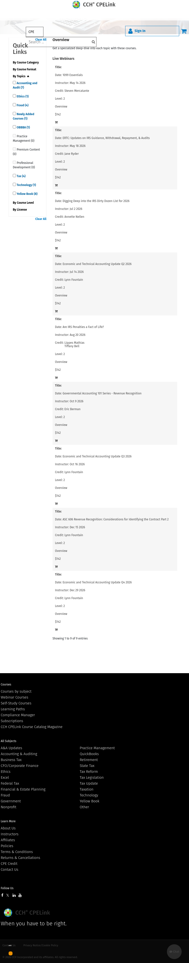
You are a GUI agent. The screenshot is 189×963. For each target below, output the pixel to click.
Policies (7, 846)
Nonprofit (8, 807)
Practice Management (97, 748)
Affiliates (8, 840)
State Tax (87, 765)
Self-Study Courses (16, 703)
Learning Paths (13, 709)
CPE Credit (9, 863)
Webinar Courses (14, 697)
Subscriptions (12, 721)
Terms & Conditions (17, 852)
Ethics (22, 96)
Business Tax (11, 760)
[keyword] (61, 42)
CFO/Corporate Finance (20, 765)
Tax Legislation (92, 777)
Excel (5, 777)
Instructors (9, 834)
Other (84, 807)
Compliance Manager (18, 715)
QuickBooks (89, 754)
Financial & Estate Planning (23, 789)
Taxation (87, 789)
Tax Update (89, 783)
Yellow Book (26, 194)
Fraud (22, 105)
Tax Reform (89, 771)
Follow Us (7, 888)
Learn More (8, 821)
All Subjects (8, 741)
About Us (8, 828)
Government (11, 801)
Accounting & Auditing (19, 754)
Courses (6, 684)
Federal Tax (10, 783)
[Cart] (184, 31)
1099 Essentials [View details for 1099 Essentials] (73, 75)
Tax (21, 176)
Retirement (89, 760)
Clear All (40, 219)
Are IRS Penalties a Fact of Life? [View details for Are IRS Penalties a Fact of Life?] (83, 327)
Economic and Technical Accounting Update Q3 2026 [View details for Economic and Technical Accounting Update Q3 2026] (97, 456)
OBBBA (23, 127)
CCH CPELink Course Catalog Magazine (32, 727)
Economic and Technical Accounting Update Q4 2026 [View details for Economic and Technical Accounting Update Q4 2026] (97, 582)
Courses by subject (16, 691)
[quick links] (14, 82)
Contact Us (9, 869)
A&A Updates (11, 748)
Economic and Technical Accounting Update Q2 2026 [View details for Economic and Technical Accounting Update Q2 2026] (97, 264)
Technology (26, 185)
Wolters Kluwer (27, 912)
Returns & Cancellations (20, 857)
